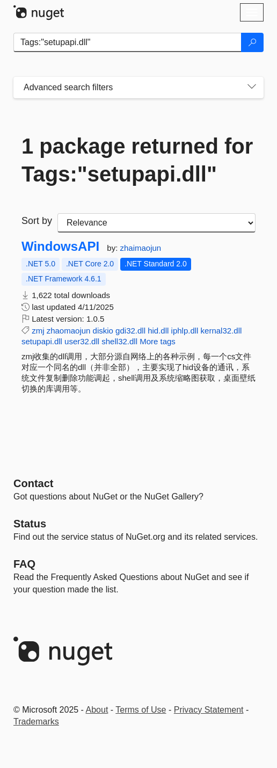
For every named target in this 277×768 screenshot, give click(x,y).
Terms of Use (140, 709)
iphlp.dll (185, 330)
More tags (158, 341)
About (97, 709)
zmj (38, 330)
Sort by (36, 220)
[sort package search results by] (156, 223)
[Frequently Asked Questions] (24, 564)
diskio (103, 330)
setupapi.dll (41, 341)
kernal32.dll (221, 330)
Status (29, 524)
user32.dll (81, 341)
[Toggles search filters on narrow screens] (252, 87)
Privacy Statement (209, 709)
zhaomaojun (69, 330)
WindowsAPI (60, 246)
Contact (33, 483)
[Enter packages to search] (127, 42)
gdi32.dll (130, 330)
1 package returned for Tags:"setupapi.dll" (137, 160)
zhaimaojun (140, 247)
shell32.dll (119, 341)
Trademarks (36, 721)
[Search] (252, 42)
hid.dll (158, 330)
